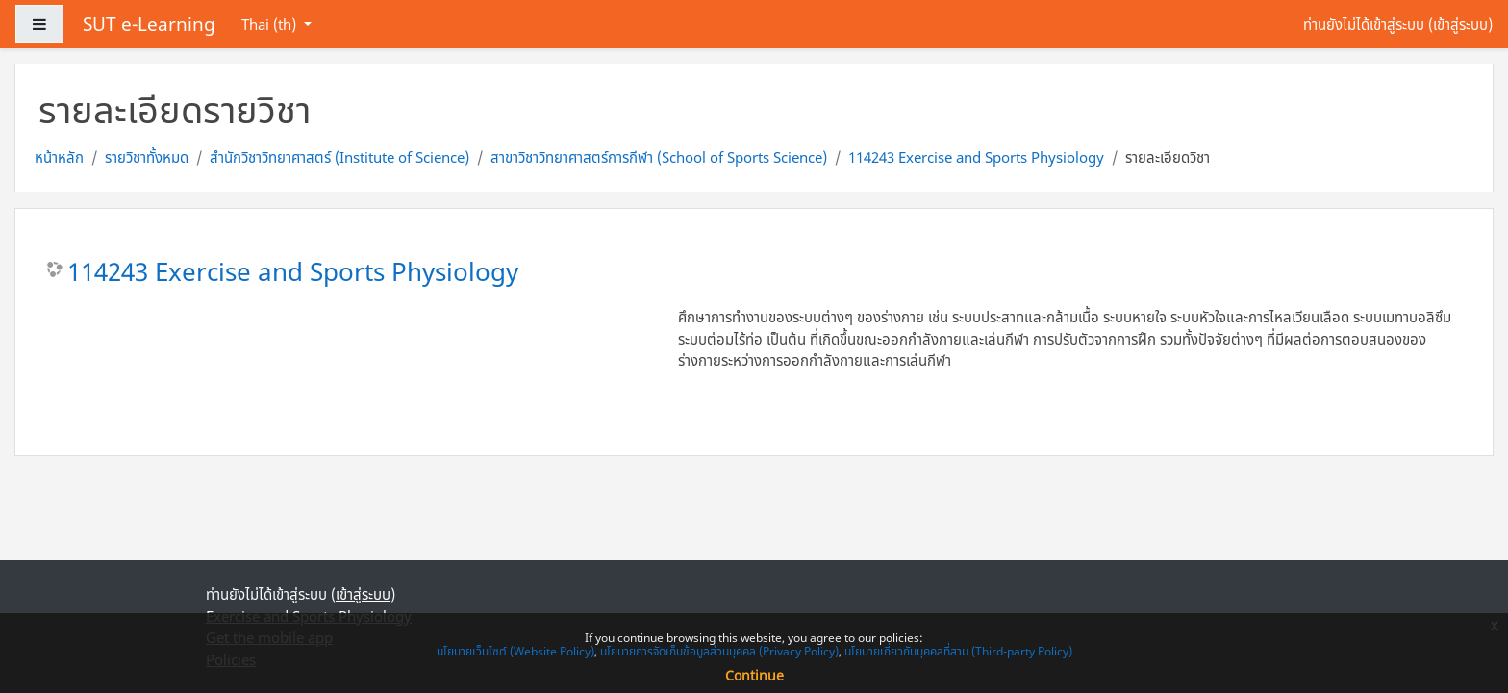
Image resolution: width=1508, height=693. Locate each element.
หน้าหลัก (59, 157)
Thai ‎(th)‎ (270, 24)
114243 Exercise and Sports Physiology (976, 157)
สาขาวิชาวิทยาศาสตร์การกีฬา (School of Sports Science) (658, 157)
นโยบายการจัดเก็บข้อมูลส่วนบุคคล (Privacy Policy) (719, 651)
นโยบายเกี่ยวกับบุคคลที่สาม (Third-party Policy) (958, 651)
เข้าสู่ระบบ (1460, 24)
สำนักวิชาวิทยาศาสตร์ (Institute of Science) (339, 157)
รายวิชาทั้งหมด (146, 157)
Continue (754, 675)
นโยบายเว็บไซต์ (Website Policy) (515, 651)
